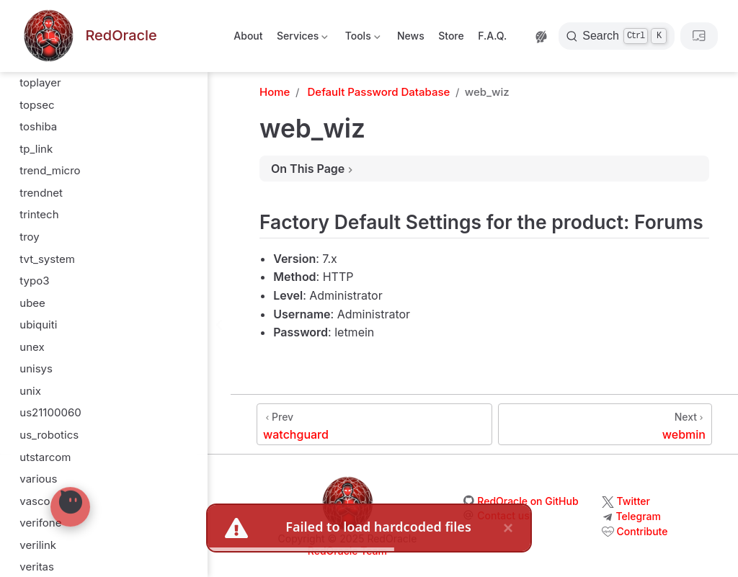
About (248, 36)
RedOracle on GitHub (527, 501)
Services (302, 39)
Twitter (633, 501)
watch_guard (52, 463)
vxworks (41, 396)
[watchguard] (374, 424)
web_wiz (41, 507)
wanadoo (42, 419)
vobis (33, 330)
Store (451, 36)
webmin (39, 529)
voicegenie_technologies (82, 352)
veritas (36, 132)
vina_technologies (65, 242)
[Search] (617, 36)
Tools (361, 39)
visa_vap (41, 286)
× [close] (508, 527)
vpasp (34, 375)
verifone (40, 88)
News (410, 36)
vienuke (39, 221)
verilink (37, 110)
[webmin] (605, 424)
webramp (43, 551)
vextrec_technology (69, 198)
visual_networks (60, 309)
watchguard (49, 484)
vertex (35, 177)
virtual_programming (72, 265)
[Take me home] (88, 36)
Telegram (638, 516)
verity (33, 154)
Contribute (642, 531)
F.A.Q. (492, 36)
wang (33, 440)
